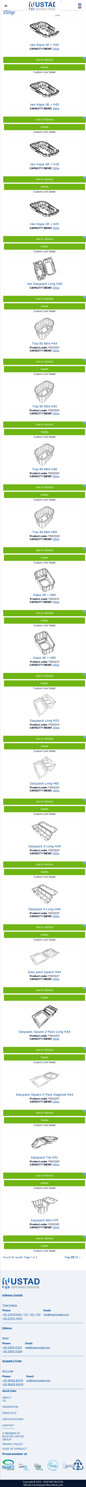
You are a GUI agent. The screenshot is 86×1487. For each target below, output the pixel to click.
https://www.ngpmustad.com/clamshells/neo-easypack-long (44, 285)
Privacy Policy (12, 1444)
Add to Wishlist (44, 990)
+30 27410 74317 (12, 1318)
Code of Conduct (14, 1448)
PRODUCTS (9, 1413)
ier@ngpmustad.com (38, 1380)
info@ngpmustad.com (56, 1314)
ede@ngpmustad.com (37, 1347)
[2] (76, 1257)
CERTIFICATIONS (12, 1419)
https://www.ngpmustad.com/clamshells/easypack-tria (44, 1160)
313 (38, 1314)
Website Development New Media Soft (43, 1485)
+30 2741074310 (12, 1314)
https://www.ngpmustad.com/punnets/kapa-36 (44, 597)
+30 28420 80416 (12, 1384)
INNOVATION (10, 1406)
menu (6, 6)
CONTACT (8, 1425)
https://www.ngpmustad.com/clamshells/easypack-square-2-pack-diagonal (44, 1097)
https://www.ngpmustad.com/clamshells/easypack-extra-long (44, 849)
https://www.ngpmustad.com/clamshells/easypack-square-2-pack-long (44, 1034)
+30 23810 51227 (12, 1347)
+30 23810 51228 (12, 1351)
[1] (72, 1257)
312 (32, 1314)
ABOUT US (6, 1399)
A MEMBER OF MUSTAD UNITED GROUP (13, 1436)
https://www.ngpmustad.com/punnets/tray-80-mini (44, 346)
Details (44, 997)
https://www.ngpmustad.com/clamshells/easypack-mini (44, 1223)
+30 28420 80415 (12, 1380)
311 (26, 1314)
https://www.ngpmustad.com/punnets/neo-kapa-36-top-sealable (44, 46)
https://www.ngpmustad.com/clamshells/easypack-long (44, 723)
